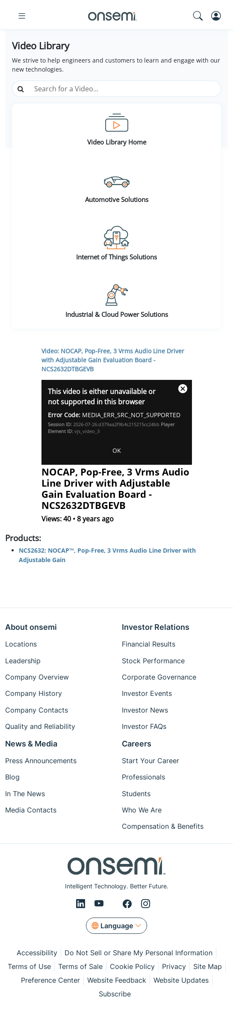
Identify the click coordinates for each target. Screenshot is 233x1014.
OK (116, 450)
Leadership (23, 660)
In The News (25, 793)
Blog (12, 777)
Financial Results (148, 644)
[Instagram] (145, 904)
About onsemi (31, 627)
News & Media (31, 743)
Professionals (143, 777)
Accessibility (37, 952)
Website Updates (181, 980)
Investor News (145, 710)
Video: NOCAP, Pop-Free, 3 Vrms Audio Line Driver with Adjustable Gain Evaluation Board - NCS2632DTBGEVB (112, 360)
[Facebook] (128, 904)
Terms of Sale (80, 966)
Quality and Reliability (40, 726)
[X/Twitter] (114, 904)
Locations (21, 644)
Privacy (174, 966)
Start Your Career (150, 760)
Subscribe (115, 994)
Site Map (207, 966)
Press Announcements (41, 760)
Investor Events (147, 693)
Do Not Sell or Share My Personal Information (138, 952)
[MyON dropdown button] (218, 16)
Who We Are (142, 810)
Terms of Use (29, 966)
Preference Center (50, 980)
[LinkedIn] (82, 904)
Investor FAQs (144, 726)
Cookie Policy (132, 966)
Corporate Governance (159, 677)
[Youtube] (100, 904)
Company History (33, 693)
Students (136, 793)
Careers (136, 743)
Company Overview (37, 677)
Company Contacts (36, 710)
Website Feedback (116, 980)
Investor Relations (155, 627)
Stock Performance (153, 660)
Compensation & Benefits (163, 826)
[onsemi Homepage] (112, 15)
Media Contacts (30, 810)
